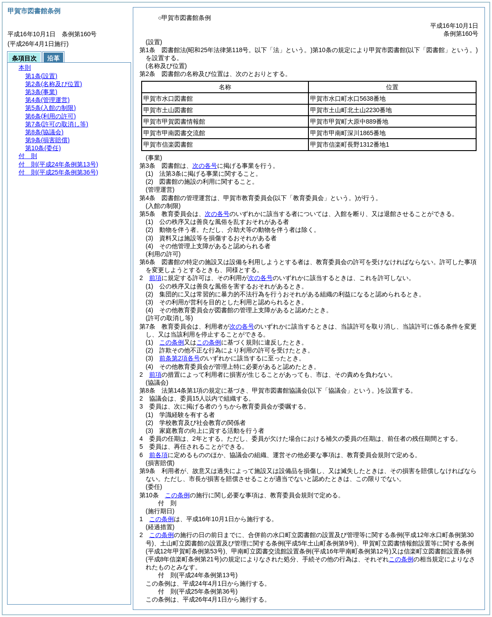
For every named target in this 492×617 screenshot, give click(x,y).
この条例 (171, 342)
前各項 (158, 454)
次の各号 (204, 165)
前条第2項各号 (179, 358)
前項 (155, 277)
